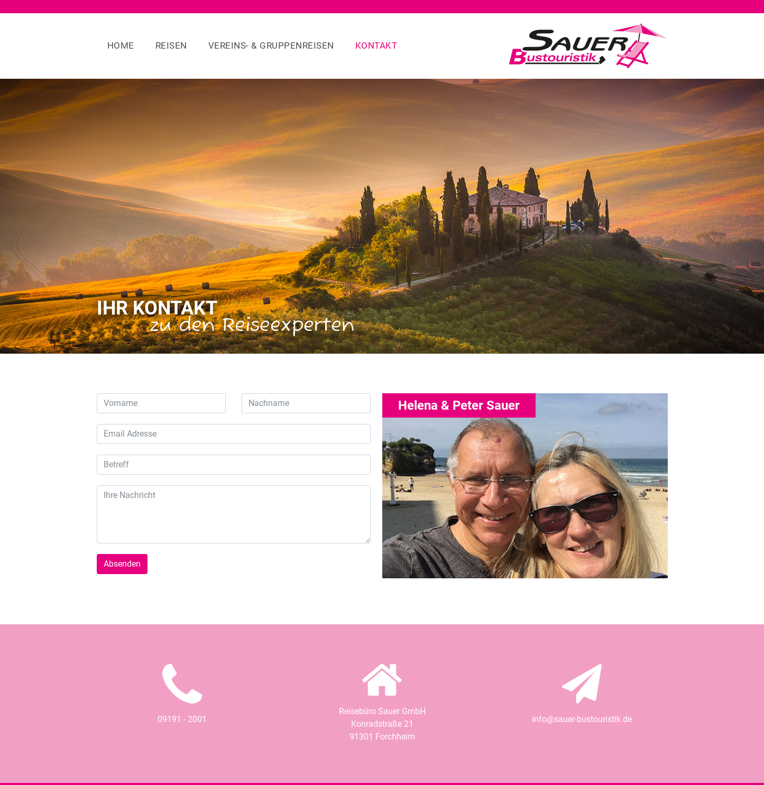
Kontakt (376, 45)
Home (120, 45)
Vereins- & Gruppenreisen (271, 45)
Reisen (171, 45)
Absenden (122, 564)
